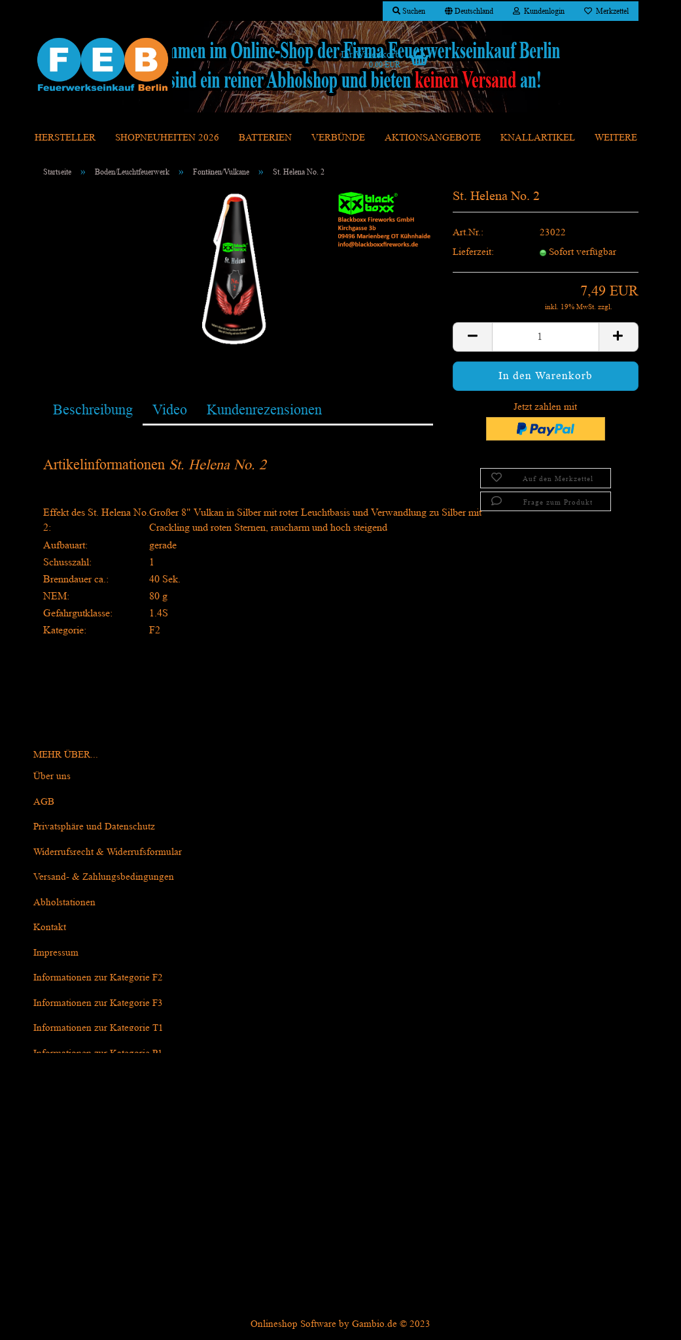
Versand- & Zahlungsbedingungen (103, 876)
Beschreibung (93, 409)
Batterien (265, 137)
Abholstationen (64, 902)
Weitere (616, 137)
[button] (469, 11)
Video (169, 409)
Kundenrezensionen (264, 409)
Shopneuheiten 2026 (167, 137)
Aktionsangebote (433, 137)
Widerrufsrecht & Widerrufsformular (107, 852)
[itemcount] (545, 337)
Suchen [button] (409, 11)
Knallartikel (537, 137)
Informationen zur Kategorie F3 (98, 1003)
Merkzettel (606, 11)
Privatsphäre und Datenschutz (94, 826)
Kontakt (49, 927)
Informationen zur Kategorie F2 (98, 977)
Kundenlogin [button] (539, 11)
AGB (43, 801)
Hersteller (65, 137)
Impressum (56, 952)
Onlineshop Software (293, 1324)
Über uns (52, 776)
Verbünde (338, 137)
